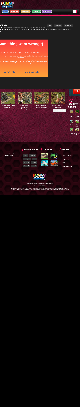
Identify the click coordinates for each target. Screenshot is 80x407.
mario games (32, 155)
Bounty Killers (72, 115)
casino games (27, 159)
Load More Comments (59, 101)
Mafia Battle (77, 43)
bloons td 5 (26, 166)
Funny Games (45, 22)
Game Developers (67, 166)
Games (37, 22)
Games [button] (14, 11)
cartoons (34, 162)
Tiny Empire (72, 43)
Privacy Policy (66, 159)
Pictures (36, 11)
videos (25, 155)
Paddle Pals (77, 32)
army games (26, 162)
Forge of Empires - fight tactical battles (8, 97)
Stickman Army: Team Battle (72, 34)
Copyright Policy (67, 155)
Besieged (72, 133)
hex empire (34, 166)
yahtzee (34, 159)
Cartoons (46, 11)
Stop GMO (76, 125)
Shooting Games (56, 22)
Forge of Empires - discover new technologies (25, 98)
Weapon (72, 125)
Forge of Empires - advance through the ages (41, 98)
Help (63, 163)
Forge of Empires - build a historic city (58, 97)
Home (5, 11)
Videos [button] (25, 11)
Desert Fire (77, 133)
